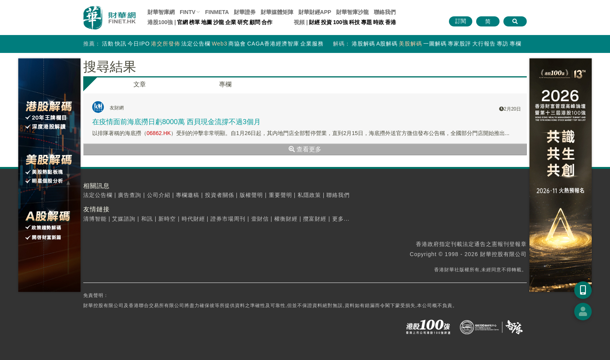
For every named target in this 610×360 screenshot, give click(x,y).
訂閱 (460, 21)
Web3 (219, 43)
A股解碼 (387, 43)
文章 (139, 84)
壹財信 (260, 219)
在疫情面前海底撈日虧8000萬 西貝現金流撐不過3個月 (176, 122)
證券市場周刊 (227, 219)
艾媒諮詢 (123, 219)
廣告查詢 (129, 195)
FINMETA (217, 12)
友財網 (117, 108)
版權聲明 (251, 195)
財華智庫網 (161, 12)
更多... (341, 219)
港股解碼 (363, 43)
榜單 (194, 22)
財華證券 (245, 12)
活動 (108, 43)
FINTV (187, 12)
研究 (242, 22)
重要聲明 (280, 195)
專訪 (502, 43)
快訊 (120, 43)
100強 (340, 22)
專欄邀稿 (187, 195)
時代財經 (193, 219)
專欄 (515, 43)
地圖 (206, 22)
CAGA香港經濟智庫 (273, 43)
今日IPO (139, 43)
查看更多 (305, 149)
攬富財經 (314, 219)
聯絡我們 (385, 12)
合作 (266, 22)
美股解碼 (410, 43)
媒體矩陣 (277, 12)
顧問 (254, 22)
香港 (390, 22)
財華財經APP (314, 12)
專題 (366, 22)
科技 (354, 22)
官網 (182, 22)
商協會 (237, 43)
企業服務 (312, 43)
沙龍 (218, 22)
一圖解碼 (435, 43)
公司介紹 (158, 195)
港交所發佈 (165, 43)
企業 (230, 22)
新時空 (167, 219)
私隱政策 (309, 195)
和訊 (147, 219)
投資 (326, 22)
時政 (378, 22)
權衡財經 (286, 219)
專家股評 (459, 43)
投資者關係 (219, 195)
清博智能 (95, 219)
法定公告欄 (195, 43)
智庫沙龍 (352, 12)
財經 (314, 22)
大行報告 (484, 43)
